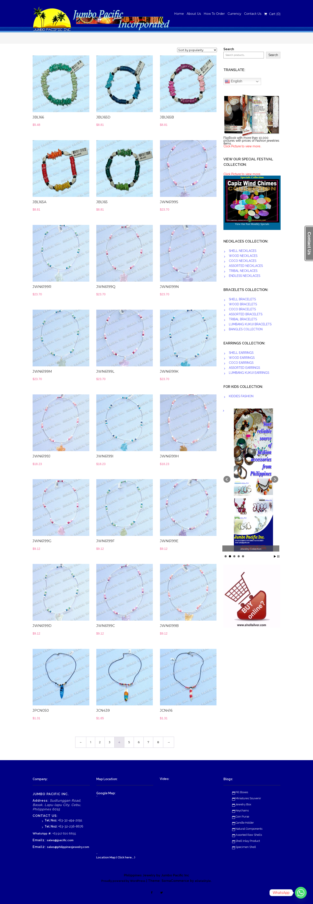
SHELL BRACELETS (242, 299)
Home (179, 14)
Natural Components (248, 828)
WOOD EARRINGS (242, 357)
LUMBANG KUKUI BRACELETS (250, 324)
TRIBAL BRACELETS (243, 319)
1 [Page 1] (90, 742)
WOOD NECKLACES (243, 256)
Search (228, 49)
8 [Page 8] (158, 742)
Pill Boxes (241, 792)
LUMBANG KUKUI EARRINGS (249, 372)
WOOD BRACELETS (243, 304)
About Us (194, 14)
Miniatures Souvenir (248, 798)
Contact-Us (252, 14)
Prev (226, 479)
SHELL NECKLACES (242, 251)
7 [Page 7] (148, 742)
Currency (234, 14)
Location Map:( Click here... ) (115, 857)
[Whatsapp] (301, 893)
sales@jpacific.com (60, 840)
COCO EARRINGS (241, 362)
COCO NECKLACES (242, 261)
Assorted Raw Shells (248, 834)
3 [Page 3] (109, 742)
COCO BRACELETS (242, 309)
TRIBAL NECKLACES (243, 271)
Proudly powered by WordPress (123, 880)
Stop (278, 556)
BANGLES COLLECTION (246, 329)
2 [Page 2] (100, 742)
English (233, 81)
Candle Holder (244, 822)
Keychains (242, 810)
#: (49, 833)
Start (275, 556)
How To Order (214, 14)
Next (274, 479)
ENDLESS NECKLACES (244, 276)
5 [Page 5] (129, 742)
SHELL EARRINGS (241, 352)
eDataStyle (203, 880)
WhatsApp (40, 833)
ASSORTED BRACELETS (245, 314)
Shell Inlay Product (247, 841)
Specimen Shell (245, 847)
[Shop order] (197, 50)
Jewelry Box (243, 804)
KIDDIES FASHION (241, 396)
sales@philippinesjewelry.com (68, 847)
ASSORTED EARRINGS (244, 367)
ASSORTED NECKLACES (246, 266)
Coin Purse (242, 816)
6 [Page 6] (139, 742)
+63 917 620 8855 (64, 833)
